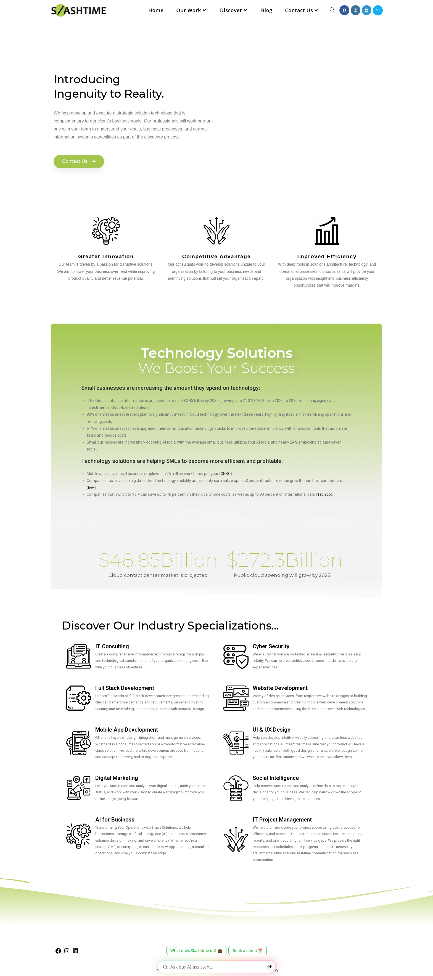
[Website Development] (236, 698)
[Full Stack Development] (78, 698)
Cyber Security (271, 646)
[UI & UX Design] (236, 743)
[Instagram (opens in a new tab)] (355, 10)
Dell (91, 487)
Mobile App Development (126, 729)
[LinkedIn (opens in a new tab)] (366, 10)
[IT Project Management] (236, 839)
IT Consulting (112, 646)
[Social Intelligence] (236, 788)
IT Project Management (282, 819)
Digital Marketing (116, 778)
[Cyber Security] (236, 656)
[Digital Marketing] (78, 788)
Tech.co (324, 494)
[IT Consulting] (78, 656)
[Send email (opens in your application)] (378, 10)
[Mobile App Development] (78, 743)
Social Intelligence (276, 778)
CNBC (226, 473)
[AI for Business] (78, 836)
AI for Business (114, 819)
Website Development (280, 688)
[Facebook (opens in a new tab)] (344, 10)
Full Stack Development (124, 688)
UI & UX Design (272, 729)
